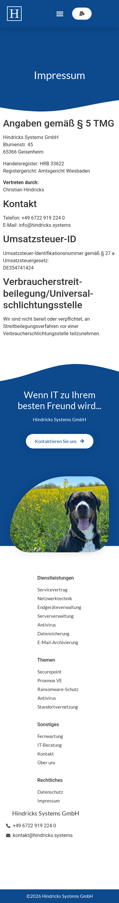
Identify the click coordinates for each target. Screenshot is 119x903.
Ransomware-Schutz (58, 689)
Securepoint (49, 671)
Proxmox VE (49, 680)
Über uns (46, 762)
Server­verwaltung (55, 616)
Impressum (48, 800)
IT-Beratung (49, 745)
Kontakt (45, 753)
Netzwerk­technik (54, 598)
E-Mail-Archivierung (57, 642)
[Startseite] (14, 13)
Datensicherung (53, 633)
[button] (60, 13)
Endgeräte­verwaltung (59, 607)
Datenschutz (50, 792)
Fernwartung (50, 736)
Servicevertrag (52, 589)
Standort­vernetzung (57, 707)
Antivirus (46, 624)
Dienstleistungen (55, 578)
